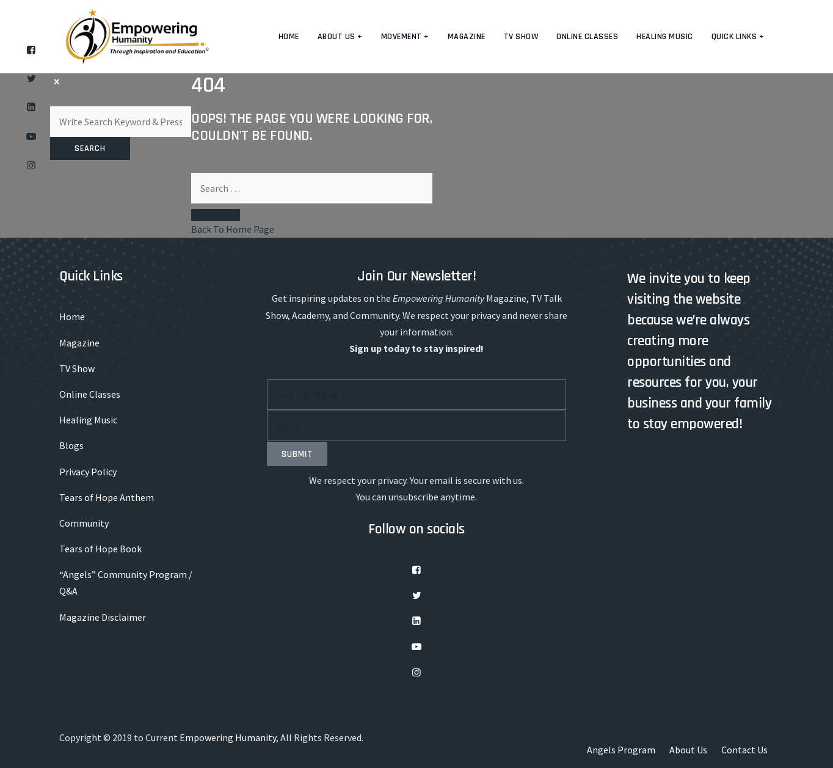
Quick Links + (738, 36)
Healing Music (664, 36)
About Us (688, 750)
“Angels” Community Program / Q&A (125, 582)
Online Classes (587, 36)
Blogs (71, 445)
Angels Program (621, 750)
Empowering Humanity (228, 737)
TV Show (521, 36)
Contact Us (744, 750)
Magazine (467, 36)
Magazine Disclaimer (102, 617)
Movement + (405, 36)
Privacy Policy (88, 472)
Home (288, 36)
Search (90, 148)
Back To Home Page (232, 229)
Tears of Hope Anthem (106, 497)
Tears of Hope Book (100, 549)
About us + (340, 36)
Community (84, 523)
